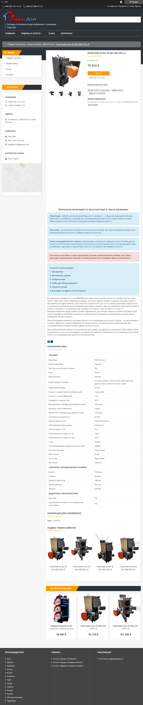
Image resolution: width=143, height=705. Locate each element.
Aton (9, 659)
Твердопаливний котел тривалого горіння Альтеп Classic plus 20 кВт (61, 627)
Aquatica (11, 666)
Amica (9, 669)
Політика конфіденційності (111, 659)
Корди (10, 690)
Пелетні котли (34, 44)
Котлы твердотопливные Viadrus (68, 666)
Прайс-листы (12, 63)
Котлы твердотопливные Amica (67, 662)
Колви (10, 694)
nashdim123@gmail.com (18, 144)
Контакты (66, 33)
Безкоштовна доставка (98, 84)
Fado (9, 680)
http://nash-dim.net (16, 140)
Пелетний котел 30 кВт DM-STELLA (125, 627)
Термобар (11, 701)
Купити (98, 73)
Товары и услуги (31, 33)
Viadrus (10, 687)
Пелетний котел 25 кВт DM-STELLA (93, 627)
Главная (10, 33)
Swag (9, 683)
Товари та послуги (16, 44)
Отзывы (9, 75)
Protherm (11, 676)
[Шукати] (138, 19)
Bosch (9, 673)
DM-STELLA (48, 44)
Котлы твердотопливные (64, 659)
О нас (51, 33)
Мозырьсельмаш (15, 697)
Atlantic (10, 662)
